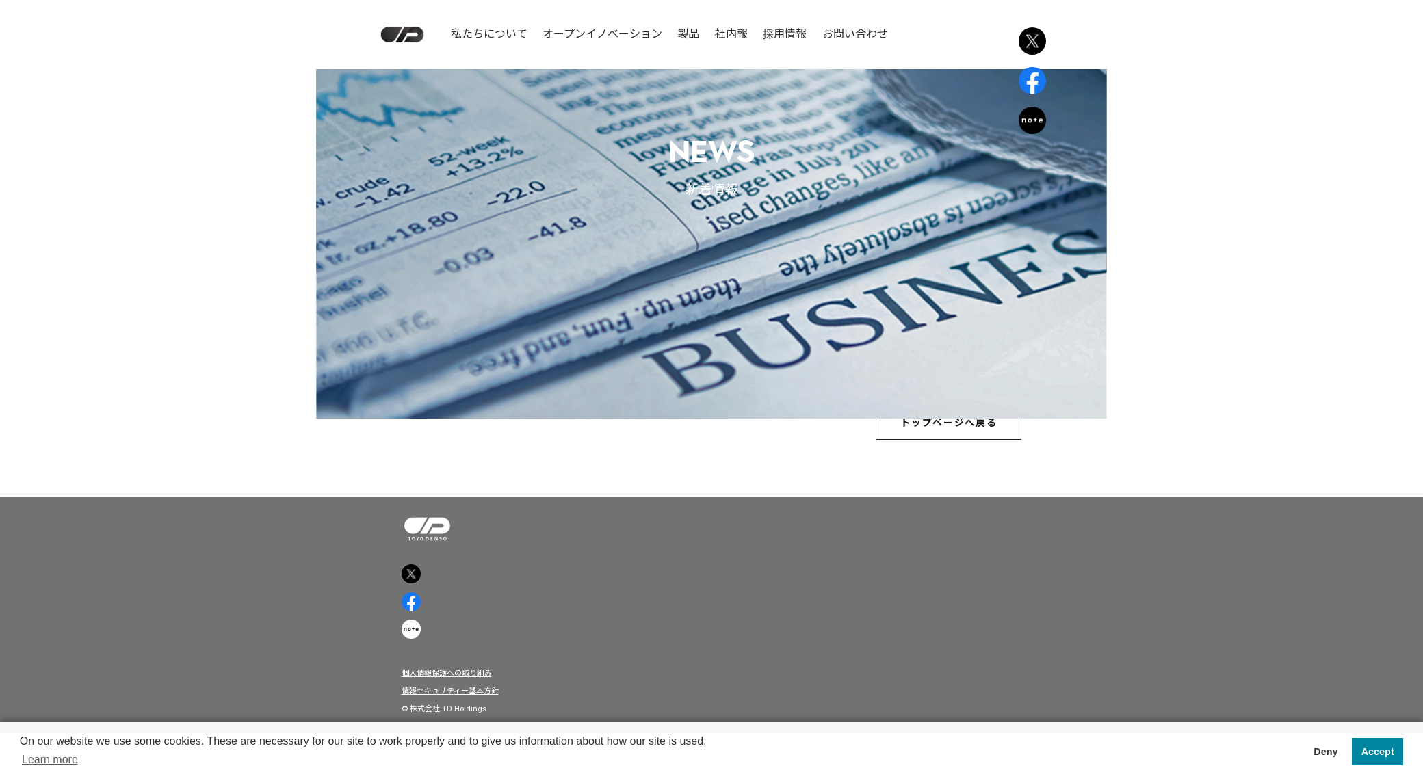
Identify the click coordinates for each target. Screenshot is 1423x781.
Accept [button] (1377, 751)
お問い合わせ (855, 33)
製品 (688, 33)
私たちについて (489, 33)
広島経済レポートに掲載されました (711, 354)
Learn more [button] (50, 759)
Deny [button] (1325, 751)
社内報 (731, 33)
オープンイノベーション (602, 33)
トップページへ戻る (935, 428)
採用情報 (785, 33)
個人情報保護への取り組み (458, 713)
